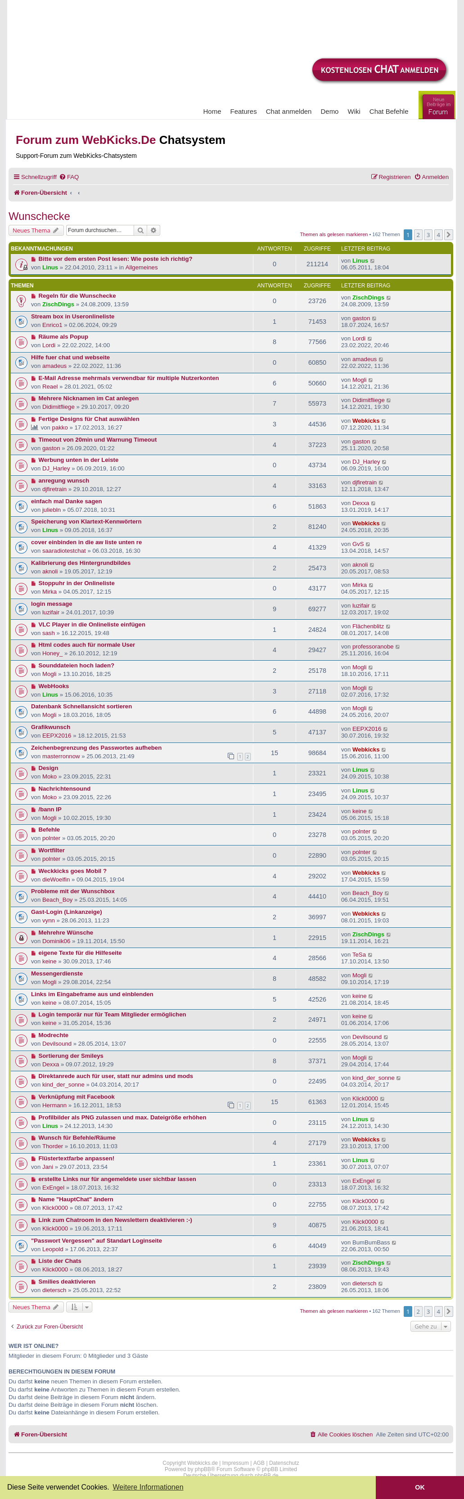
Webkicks (366, 420)
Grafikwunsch (50, 727)
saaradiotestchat (64, 550)
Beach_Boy (57, 899)
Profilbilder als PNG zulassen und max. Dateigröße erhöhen (123, 1117)
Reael (50, 386)
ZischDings (58, 304)
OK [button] (420, 1487)
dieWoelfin (56, 879)
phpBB (203, 1469)
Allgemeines (142, 267)
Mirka (49, 591)
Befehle (49, 829)
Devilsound (57, 1043)
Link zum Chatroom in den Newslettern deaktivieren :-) (115, 1220)
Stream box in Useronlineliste (72, 316)
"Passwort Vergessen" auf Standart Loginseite (96, 1240)
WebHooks (54, 686)
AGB (259, 1463)
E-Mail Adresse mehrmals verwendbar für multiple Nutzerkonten (129, 378)
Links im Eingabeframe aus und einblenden (92, 994)
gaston (361, 318)
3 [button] (428, 235)
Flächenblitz (368, 626)
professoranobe (373, 646)
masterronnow (61, 756)
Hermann (54, 1105)
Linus (50, 267)
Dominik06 (56, 941)
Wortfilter (52, 850)
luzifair (50, 612)
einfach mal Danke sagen (66, 501)
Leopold (52, 1249)
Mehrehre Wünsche (66, 932)
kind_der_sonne (63, 1084)
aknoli (50, 571)
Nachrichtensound (65, 788)
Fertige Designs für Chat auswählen (89, 419)
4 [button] (438, 235)
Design (49, 768)
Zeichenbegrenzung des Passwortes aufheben (96, 747)
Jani (47, 1166)
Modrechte (54, 1035)
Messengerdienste (57, 973)
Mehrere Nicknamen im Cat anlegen (89, 398)
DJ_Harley (56, 468)
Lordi (48, 345)
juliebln (51, 509)
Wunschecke (39, 216)
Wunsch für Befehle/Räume (77, 1137)
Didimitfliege (58, 406)
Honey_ (52, 653)
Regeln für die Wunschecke (77, 295)
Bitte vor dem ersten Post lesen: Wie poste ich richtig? (116, 258)
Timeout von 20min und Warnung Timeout (98, 439)
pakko (60, 427)
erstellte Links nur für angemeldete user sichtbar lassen (117, 1179)
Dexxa (360, 503)
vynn (48, 920)
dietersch (54, 1290)
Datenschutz (284, 1463)
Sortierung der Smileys (71, 1055)
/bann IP (50, 809)
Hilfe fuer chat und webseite (70, 357)
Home (212, 111)
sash (48, 633)
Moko (49, 776)
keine (359, 811)
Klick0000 (365, 1098)
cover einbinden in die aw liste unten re (86, 542)
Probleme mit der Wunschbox (73, 891)
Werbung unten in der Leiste (79, 459)
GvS (358, 544)
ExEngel (53, 1187)
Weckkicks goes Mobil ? (73, 871)
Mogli (359, 379)
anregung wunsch (64, 480)
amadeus (54, 365)
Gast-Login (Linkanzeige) (66, 911)
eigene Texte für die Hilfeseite (80, 952)
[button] (448, 234)
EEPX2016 (57, 735)
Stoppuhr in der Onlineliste (77, 583)
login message (51, 603)
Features (243, 111)
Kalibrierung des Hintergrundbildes (81, 562)
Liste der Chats (60, 1260)
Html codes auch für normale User (87, 644)
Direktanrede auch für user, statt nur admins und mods (116, 1076)
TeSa (359, 954)
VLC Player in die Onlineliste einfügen (92, 624)
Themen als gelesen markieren (334, 234)
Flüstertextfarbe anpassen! (77, 1158)
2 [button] (418, 235)
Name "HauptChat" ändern (76, 1199)
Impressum (235, 1463)
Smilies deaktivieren (67, 1281)
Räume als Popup (64, 336)
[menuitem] (69, 176)
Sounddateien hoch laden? (77, 665)
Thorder (52, 1146)
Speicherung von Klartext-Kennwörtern (86, 521)
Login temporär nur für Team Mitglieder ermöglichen (112, 1014)
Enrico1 (52, 325)
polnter (51, 838)
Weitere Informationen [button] (148, 1487)
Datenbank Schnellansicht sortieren (81, 706)
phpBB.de (267, 1475)
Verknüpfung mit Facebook (77, 1096)
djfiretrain (54, 489)
